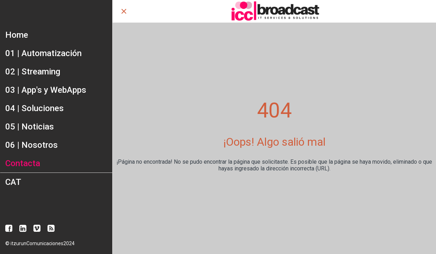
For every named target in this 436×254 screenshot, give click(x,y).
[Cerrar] (124, 11)
